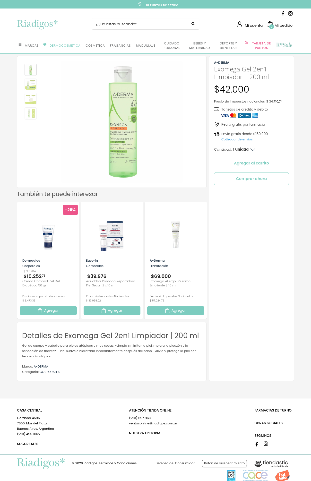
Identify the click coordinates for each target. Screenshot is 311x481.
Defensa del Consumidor (175, 463)
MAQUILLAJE (146, 45)
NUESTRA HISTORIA (144, 433)
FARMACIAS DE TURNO (273, 410)
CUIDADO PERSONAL (172, 45)
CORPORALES (50, 371)
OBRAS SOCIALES (268, 423)
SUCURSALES (27, 443)
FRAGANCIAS (120, 45)
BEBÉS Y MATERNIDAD (199, 45)
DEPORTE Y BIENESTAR (228, 45)
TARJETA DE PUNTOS (261, 45)
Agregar (48, 311)
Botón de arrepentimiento (224, 463)
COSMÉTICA (95, 45)
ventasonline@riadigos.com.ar (153, 423)
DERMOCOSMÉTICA (65, 45)
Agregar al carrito (251, 163)
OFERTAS (284, 45)
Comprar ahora (251, 178)
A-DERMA (41, 366)
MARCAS (32, 45)
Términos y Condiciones (118, 463)
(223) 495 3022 (29, 434)
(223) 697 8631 (140, 418)
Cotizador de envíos (237, 139)
